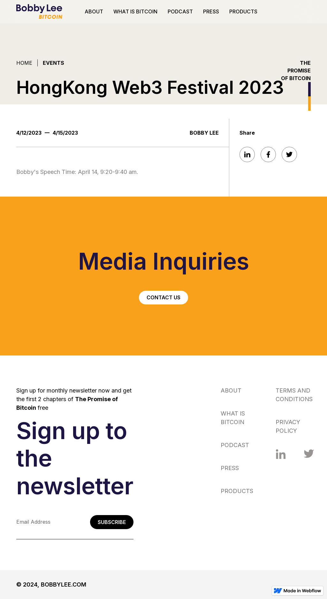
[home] (39, 11)
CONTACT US (163, 297)
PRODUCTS (243, 11)
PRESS (211, 11)
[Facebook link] (281, 454)
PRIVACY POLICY (288, 426)
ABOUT (94, 11)
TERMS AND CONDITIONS (294, 394)
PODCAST (180, 11)
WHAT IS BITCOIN (135, 11)
